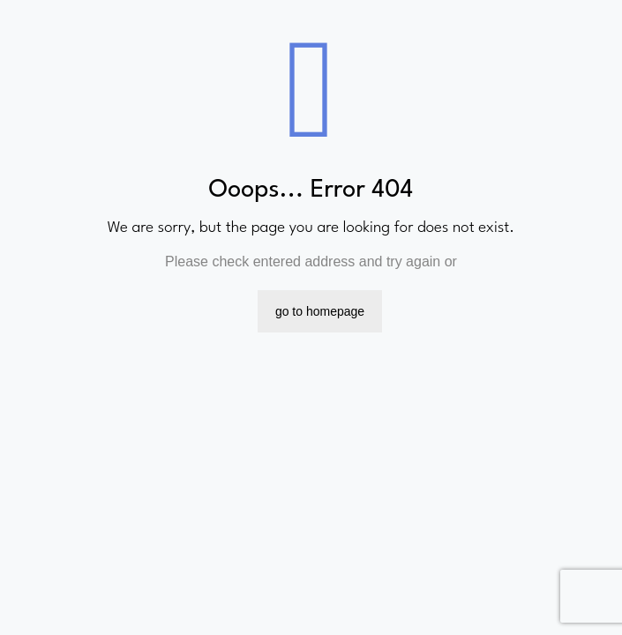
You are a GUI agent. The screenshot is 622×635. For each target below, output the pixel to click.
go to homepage (319, 311)
